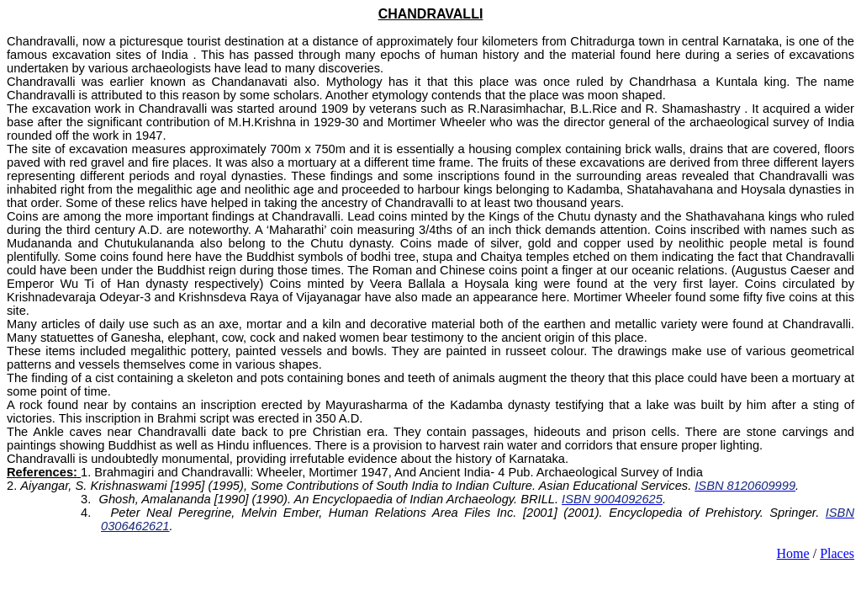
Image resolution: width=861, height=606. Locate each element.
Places (837, 553)
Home (793, 553)
